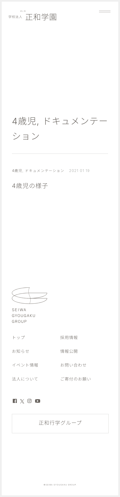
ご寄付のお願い (75, 379)
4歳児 (24, 121)
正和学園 (33, 17)
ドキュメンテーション (44, 171)
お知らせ (21, 351)
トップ (18, 337)
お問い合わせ (73, 365)
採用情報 (69, 337)
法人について (25, 379)
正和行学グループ (60, 423)
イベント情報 (25, 365)
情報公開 (69, 351)
